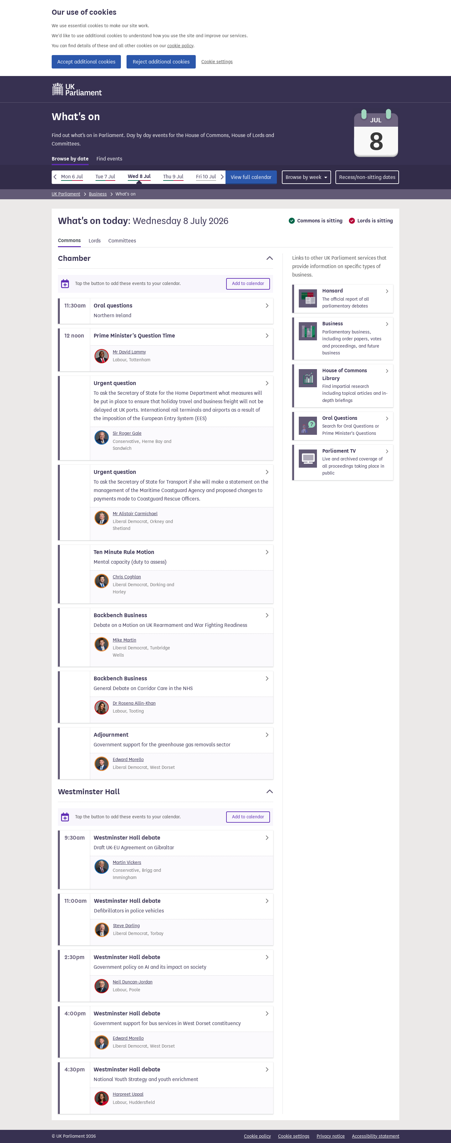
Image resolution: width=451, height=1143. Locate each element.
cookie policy (180, 45)
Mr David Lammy (129, 352)
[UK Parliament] (77, 89)
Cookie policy (257, 1136)
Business (98, 194)
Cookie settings (217, 61)
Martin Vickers (127, 862)
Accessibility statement (375, 1136)
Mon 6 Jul (72, 177)
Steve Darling (126, 925)
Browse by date (70, 159)
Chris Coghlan (127, 577)
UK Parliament (66, 194)
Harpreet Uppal (128, 1094)
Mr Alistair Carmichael (135, 513)
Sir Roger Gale (127, 433)
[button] (165, 261)
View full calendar (251, 177)
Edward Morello (128, 759)
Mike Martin (124, 640)
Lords (95, 241)
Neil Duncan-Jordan (133, 982)
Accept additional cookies (86, 62)
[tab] (70, 160)
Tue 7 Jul (105, 177)
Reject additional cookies (161, 62)
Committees (122, 241)
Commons (69, 240)
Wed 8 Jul (139, 176)
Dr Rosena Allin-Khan (134, 703)
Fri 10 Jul (206, 177)
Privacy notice (331, 1136)
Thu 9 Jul (173, 177)
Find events (109, 159)
